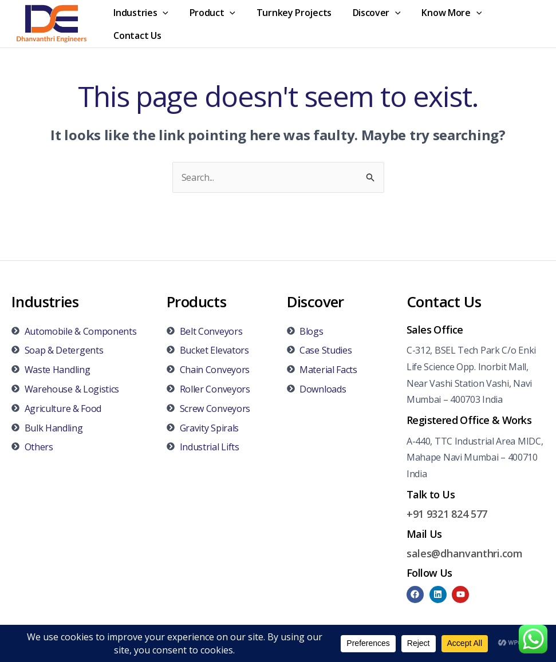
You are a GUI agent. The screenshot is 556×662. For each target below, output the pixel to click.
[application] (161, 12)
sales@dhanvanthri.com (465, 553)
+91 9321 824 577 (447, 514)
